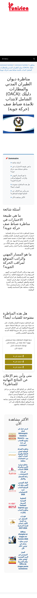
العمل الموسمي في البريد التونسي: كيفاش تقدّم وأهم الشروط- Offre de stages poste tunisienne (23, 560)
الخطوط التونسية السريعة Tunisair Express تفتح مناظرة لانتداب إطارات (23, 505)
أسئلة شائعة (16, 162)
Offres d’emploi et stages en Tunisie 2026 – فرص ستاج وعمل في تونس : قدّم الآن (23, 540)
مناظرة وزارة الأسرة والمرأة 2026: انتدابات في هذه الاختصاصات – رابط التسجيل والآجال (23, 471)
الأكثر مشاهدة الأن (18, 197)
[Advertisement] (18, 34)
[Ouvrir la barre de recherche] (34, 59)
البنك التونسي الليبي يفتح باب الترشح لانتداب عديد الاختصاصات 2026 (23, 488)
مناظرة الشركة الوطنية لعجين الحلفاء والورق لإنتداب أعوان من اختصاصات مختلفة (23, 455)
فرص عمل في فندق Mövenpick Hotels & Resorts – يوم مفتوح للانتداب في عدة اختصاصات (23, 437)
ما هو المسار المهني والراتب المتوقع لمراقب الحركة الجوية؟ (18, 178)
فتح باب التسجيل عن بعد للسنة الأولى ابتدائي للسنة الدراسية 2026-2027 (23, 522)
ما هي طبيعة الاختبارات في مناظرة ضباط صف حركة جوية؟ (20, 169)
